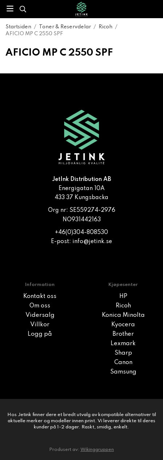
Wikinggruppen (97, 449)
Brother (123, 334)
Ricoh (123, 306)
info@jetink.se (92, 242)
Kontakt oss (39, 296)
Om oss (39, 306)
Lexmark (123, 344)
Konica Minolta (123, 315)
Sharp (123, 353)
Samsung (123, 372)
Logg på (40, 334)
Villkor (39, 325)
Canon (123, 363)
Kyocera (123, 325)
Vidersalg (40, 315)
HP (123, 296)
